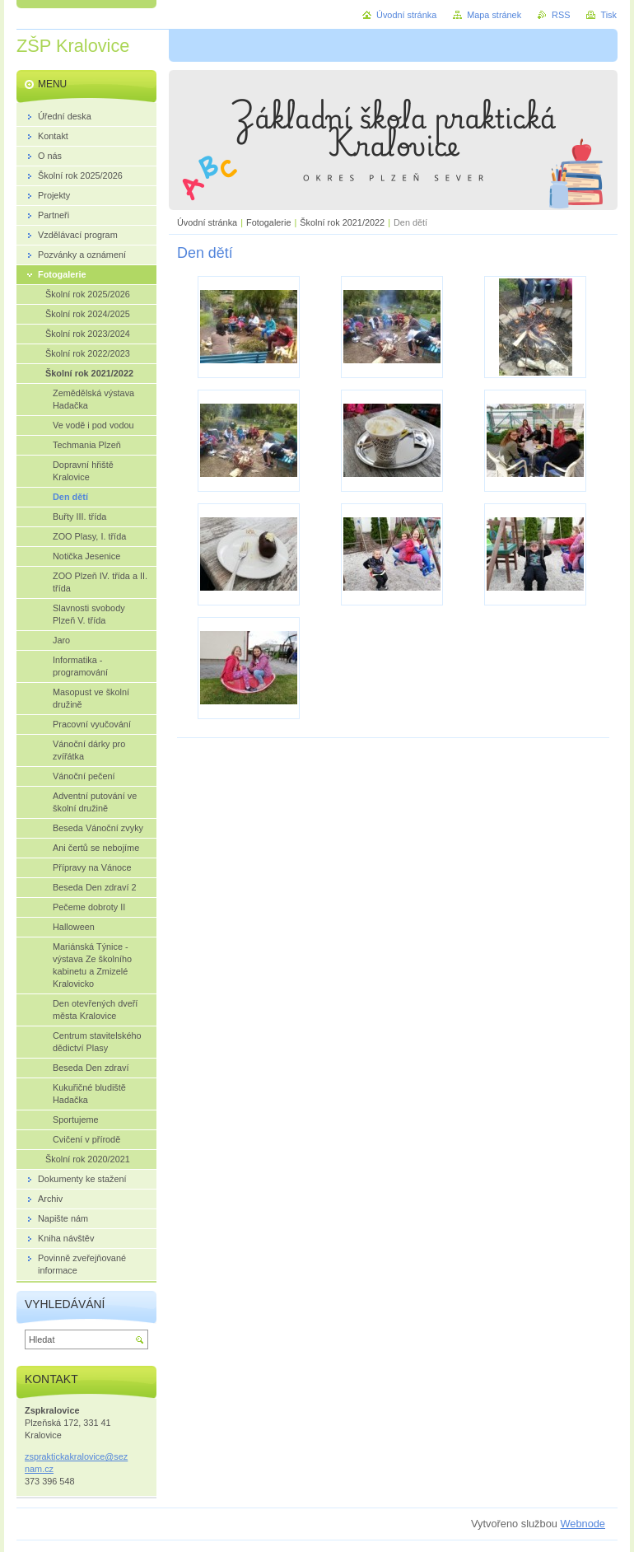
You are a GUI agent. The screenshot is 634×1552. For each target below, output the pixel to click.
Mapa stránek (494, 15)
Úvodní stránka (207, 222)
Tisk (608, 15)
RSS (561, 15)
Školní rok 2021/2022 (342, 222)
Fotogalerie (268, 222)
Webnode (582, 1523)
